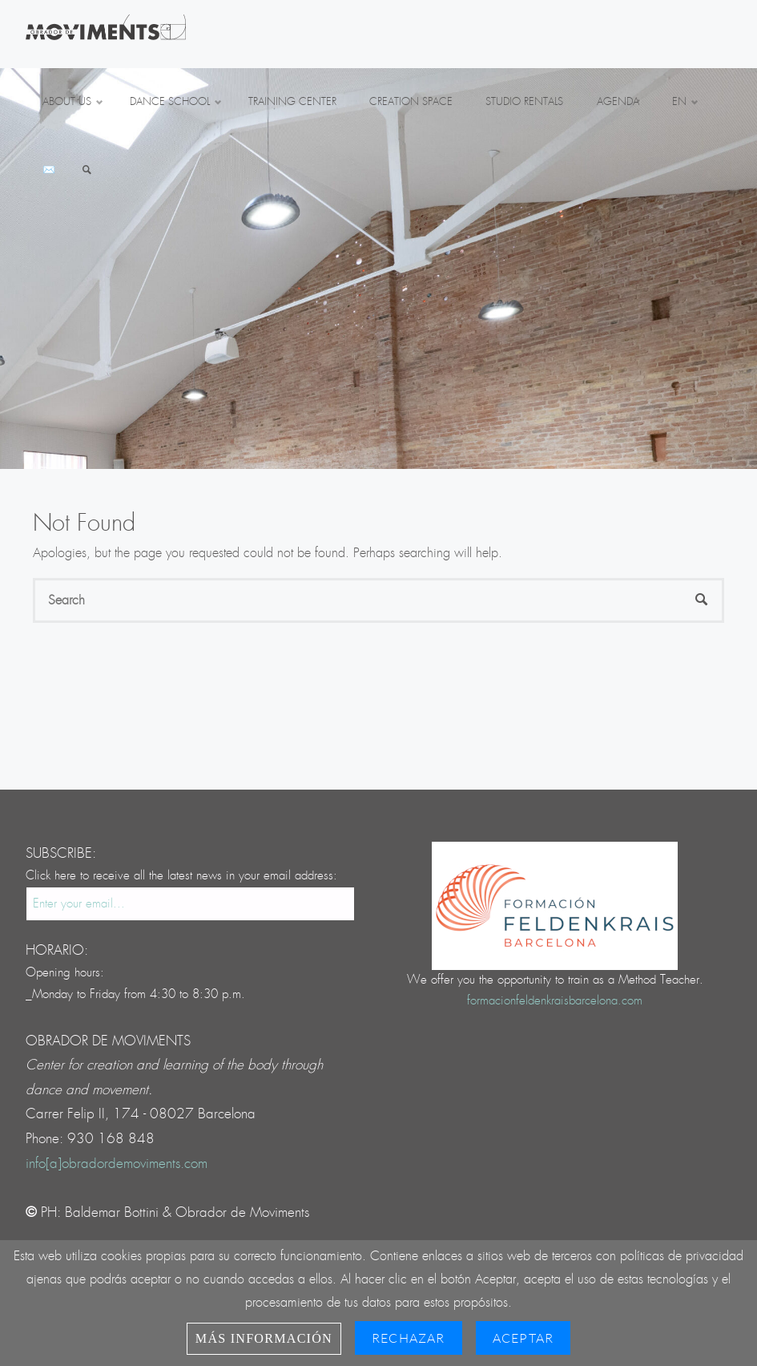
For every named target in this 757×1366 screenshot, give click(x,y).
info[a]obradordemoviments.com (116, 1163)
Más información (263, 1338)
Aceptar (523, 1338)
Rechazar (408, 1338)
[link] (87, 170)
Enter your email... (79, 904)
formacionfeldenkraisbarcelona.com (554, 1001)
